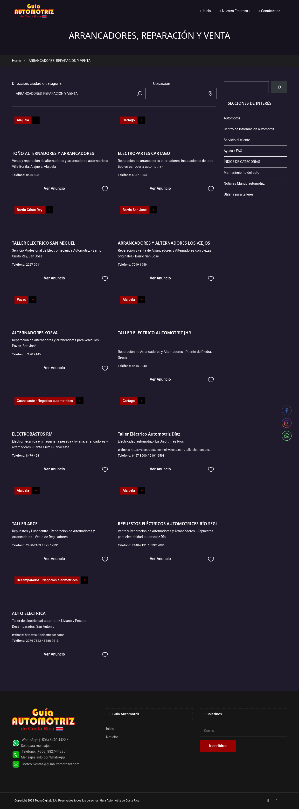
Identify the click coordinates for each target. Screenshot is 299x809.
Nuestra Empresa (234, 11)
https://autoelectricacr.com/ (44, 635)
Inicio (205, 11)
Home (16, 61)
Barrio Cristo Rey (29, 210)
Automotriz (232, 118)
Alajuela (23, 120)
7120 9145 (33, 354)
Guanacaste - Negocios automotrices (45, 401)
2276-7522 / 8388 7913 (42, 640)
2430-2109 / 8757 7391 (42, 545)
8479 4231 (33, 455)
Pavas (21, 299)
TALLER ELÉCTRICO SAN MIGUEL (43, 243)
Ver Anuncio (54, 188)
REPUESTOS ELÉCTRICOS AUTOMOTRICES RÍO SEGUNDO (173, 523)
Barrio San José (134, 210)
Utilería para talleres (239, 194)
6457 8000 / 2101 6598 (148, 455)
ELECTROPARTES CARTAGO (144, 153)
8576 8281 (33, 175)
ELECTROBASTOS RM (32, 434)
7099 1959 (139, 264)
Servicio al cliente (237, 140)
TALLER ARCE (25, 523)
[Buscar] (279, 87)
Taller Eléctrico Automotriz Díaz (149, 434)
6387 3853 (139, 175)
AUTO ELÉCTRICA (29, 613)
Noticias (112, 737)
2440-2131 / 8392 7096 (148, 545)
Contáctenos (269, 11)
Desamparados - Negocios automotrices (47, 580)
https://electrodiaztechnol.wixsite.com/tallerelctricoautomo (172, 450)
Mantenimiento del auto (241, 173)
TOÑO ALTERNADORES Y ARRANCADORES (53, 153)
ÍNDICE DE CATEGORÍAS (242, 162)
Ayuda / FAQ (233, 151)
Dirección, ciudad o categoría (37, 83)
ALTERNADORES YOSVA (35, 332)
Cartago (129, 120)
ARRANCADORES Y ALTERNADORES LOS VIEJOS (164, 243)
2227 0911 (33, 264)
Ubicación (161, 83)
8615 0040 (139, 366)
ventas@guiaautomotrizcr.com (57, 764)
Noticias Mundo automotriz (244, 183)
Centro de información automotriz (249, 129)
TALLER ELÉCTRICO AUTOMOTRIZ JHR (154, 332)
